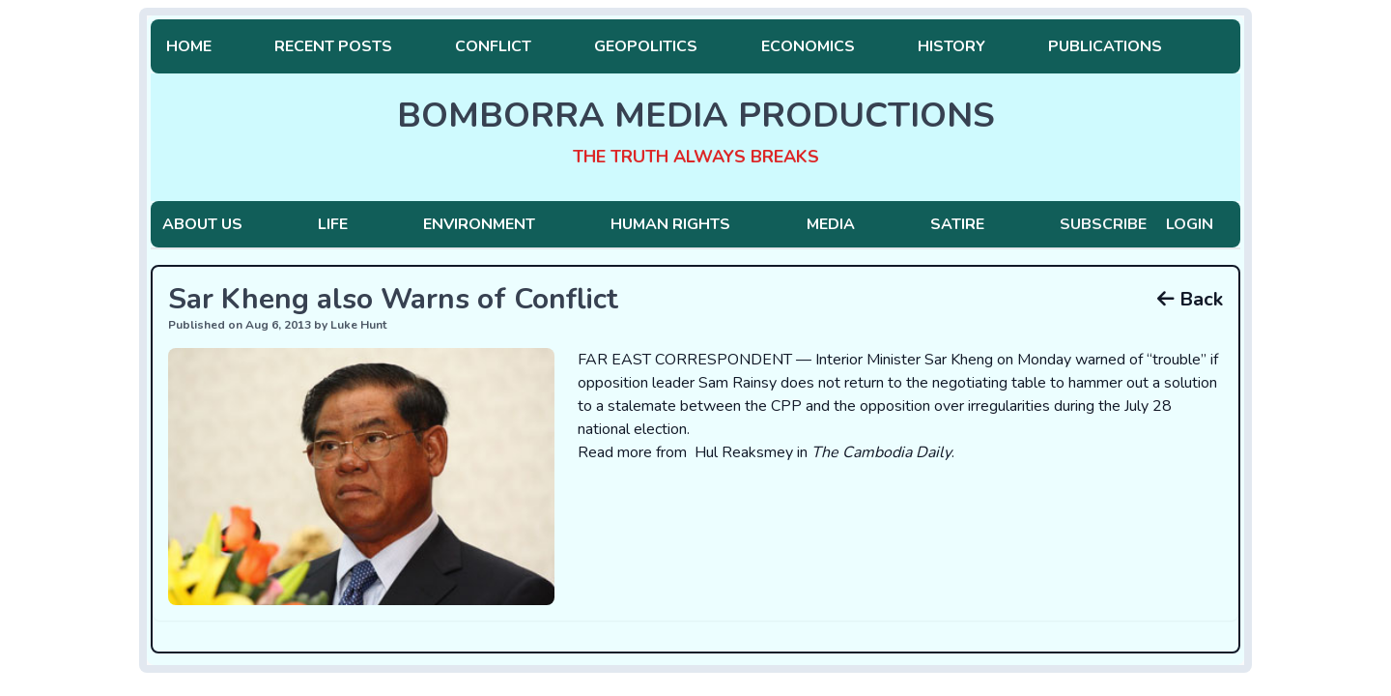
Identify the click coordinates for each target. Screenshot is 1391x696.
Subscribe (1103, 224)
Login (1189, 224)
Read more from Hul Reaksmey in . (766, 452)
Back (1190, 299)
